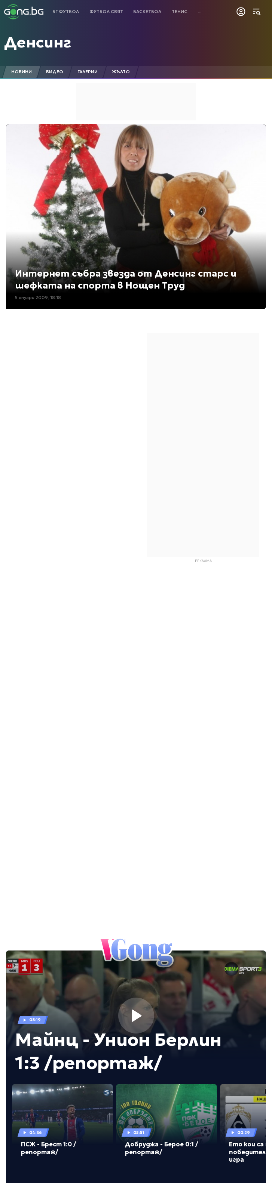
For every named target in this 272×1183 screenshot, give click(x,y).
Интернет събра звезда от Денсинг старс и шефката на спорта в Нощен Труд (125, 279)
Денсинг (37, 42)
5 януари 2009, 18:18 (38, 297)
